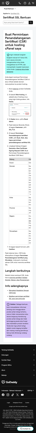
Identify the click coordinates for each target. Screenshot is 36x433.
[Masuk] (29, 3)
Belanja (4, 375)
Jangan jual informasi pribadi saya (18, 406)
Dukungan (5, 355)
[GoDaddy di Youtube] (22, 396)
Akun (3, 370)
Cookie (27, 402)
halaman (16, 88)
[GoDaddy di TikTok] (12, 396)
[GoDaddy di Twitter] (17, 396)
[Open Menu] (2, 3)
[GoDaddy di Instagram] (7, 396)
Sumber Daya (6, 360)
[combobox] (16, 22)
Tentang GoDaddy (8, 350)
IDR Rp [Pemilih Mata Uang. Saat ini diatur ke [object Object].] (30, 390)
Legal (8, 402)
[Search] (31, 22)
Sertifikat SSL (15, 13)
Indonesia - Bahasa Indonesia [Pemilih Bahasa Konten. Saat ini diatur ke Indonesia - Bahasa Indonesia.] (13, 390)
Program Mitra (6, 365)
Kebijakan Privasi (17, 402)
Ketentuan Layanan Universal (18, 429)
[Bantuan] (24, 3)
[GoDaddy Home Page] (9, 382)
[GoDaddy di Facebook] (3, 396)
